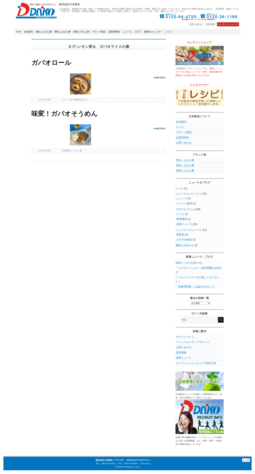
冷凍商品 (77, 99)
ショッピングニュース (188, 229)
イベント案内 (184, 203)
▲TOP (246, 460)
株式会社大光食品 (69, 4)
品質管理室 (114, 31)
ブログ (137, 31)
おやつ (85, 99)
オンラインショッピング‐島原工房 (196, 363)
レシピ (168, 31)
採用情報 (210, 24)
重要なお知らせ (184, 245)
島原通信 (181, 219)
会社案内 (28, 31)
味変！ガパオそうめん (64, 113)
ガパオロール (51, 63)
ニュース (127, 31)
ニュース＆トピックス (188, 193)
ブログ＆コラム (184, 209)
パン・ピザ (67, 99)
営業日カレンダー (153, 31)
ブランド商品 (99, 31)
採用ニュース (184, 224)
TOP (18, 31)
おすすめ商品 (184, 239)
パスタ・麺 (76, 150)
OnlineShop (145, 463)
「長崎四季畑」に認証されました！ (196, 286)
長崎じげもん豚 (81, 31)
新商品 (180, 234)
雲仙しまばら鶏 (44, 31)
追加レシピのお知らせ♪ (189, 262)
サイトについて (185, 336)
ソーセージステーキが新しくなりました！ (197, 279)
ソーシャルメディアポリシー (193, 342)
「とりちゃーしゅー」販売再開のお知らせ (198, 270)
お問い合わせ (196, 24)
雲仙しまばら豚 (62, 31)
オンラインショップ (228, 24)
